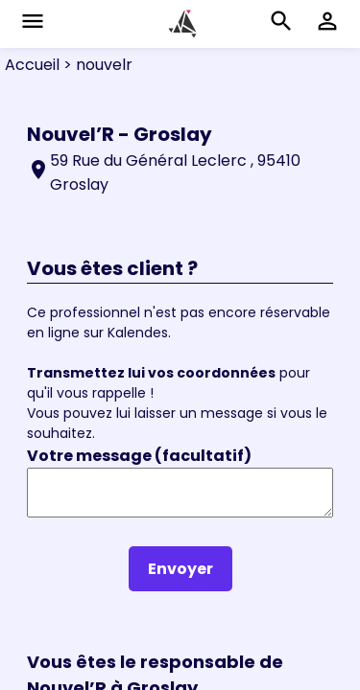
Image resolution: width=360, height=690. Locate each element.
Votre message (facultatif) (139, 456)
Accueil (32, 65)
